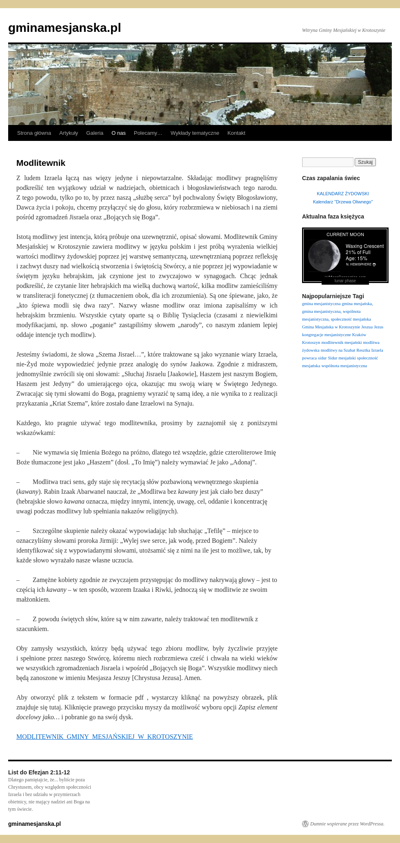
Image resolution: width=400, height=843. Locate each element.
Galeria (94, 133)
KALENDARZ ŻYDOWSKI (343, 193)
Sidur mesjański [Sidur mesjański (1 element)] (342, 358)
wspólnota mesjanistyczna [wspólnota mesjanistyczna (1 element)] (344, 366)
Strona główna (34, 133)
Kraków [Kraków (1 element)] (359, 334)
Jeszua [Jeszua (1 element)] (367, 327)
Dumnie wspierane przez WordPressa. (347, 824)
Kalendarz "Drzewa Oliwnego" (343, 201)
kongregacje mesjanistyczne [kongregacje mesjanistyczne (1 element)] (326, 334)
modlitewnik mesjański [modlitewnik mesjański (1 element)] (341, 342)
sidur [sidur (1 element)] (322, 358)
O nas (118, 133)
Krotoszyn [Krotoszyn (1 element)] (311, 342)
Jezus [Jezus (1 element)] (378, 327)
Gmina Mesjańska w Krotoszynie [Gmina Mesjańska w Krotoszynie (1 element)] (331, 327)
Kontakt (236, 133)
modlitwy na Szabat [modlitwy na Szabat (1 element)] (338, 350)
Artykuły (68, 133)
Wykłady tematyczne (195, 133)
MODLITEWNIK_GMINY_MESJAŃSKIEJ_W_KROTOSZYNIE (104, 736)
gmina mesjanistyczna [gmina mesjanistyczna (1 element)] (321, 303)
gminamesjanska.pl (64, 27)
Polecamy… (148, 133)
